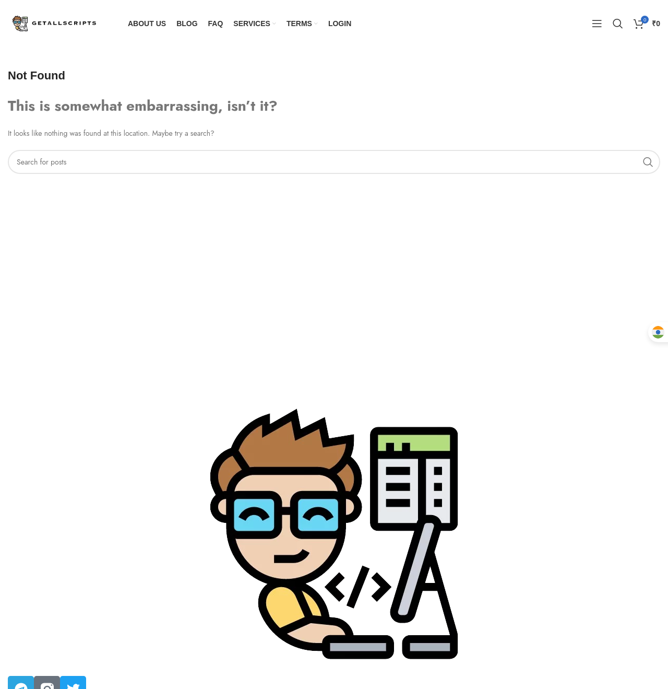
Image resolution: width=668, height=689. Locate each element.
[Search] (617, 23)
